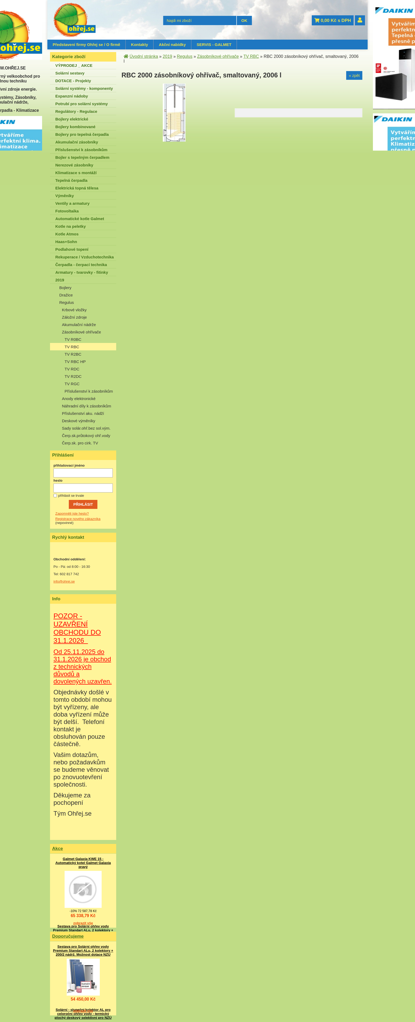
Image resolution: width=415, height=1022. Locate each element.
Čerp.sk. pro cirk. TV (80, 443)
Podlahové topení (71, 249)
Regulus (66, 302)
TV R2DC (73, 376)
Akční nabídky (172, 44)
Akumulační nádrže (79, 324)
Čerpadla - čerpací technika (81, 264)
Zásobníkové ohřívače (81, 332)
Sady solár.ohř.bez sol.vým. (86, 428)
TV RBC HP (75, 361)
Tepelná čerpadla (71, 180)
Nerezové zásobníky (74, 165)
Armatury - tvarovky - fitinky (81, 272)
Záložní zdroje (74, 317)
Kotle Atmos (67, 234)
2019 (59, 280)
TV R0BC (73, 339)
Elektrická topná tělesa (76, 188)
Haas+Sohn (66, 241)
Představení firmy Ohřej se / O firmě (86, 44)
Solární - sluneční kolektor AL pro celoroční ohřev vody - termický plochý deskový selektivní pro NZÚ (83, 1014)
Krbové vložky (74, 310)
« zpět (354, 75)
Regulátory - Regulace (76, 111)
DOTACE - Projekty (73, 80)
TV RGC (72, 384)
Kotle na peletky (70, 226)
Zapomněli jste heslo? (72, 513)
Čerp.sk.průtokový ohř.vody (86, 435)
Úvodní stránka (143, 56)
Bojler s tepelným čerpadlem (82, 157)
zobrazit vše (83, 923)
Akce (57, 848)
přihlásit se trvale (71, 496)
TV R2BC (73, 354)
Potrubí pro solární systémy (81, 103)
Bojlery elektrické (71, 119)
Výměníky (64, 195)
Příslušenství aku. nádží (83, 413)
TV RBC (72, 347)
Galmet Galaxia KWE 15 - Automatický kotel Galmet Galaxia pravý (83, 863)
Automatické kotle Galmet (79, 218)
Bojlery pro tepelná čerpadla (82, 134)
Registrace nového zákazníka (78, 519)
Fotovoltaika (67, 211)
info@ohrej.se (64, 581)
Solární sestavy (69, 73)
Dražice (66, 295)
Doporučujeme (68, 936)
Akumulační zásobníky (76, 142)
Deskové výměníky (78, 421)
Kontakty (139, 44)
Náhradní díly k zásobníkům (86, 406)
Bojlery (65, 287)
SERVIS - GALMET (214, 44)
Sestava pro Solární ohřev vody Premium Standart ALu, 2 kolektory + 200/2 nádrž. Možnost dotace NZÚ (83, 930)
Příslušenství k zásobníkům (81, 149)
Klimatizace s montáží (76, 172)
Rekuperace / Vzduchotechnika (84, 257)
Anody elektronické (79, 398)
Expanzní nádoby (71, 96)
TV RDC (72, 369)
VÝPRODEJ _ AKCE (73, 65)
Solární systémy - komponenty (84, 88)
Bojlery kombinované (75, 126)
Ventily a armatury (72, 203)
